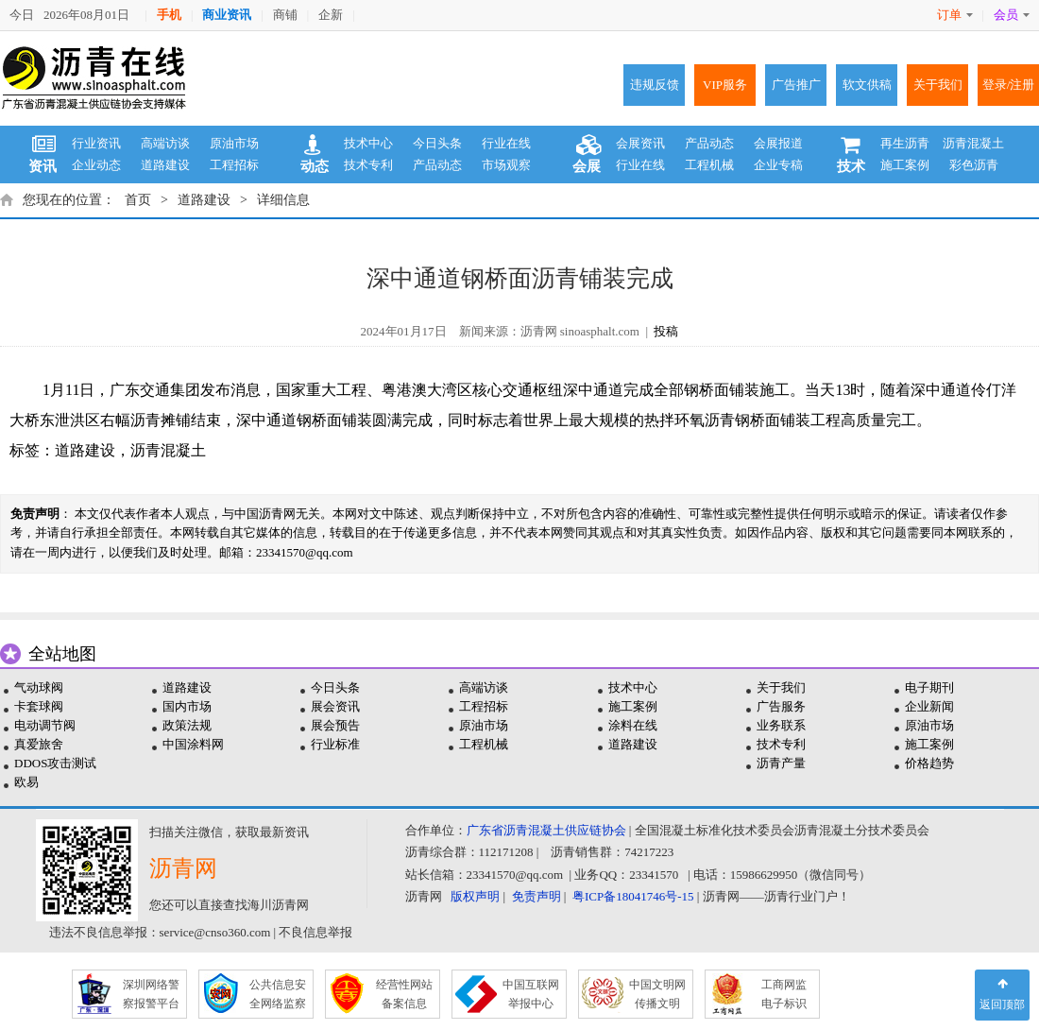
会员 (1012, 15)
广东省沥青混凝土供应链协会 (546, 830)
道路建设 (165, 165)
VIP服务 (725, 84)
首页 (138, 200)
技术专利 (368, 165)
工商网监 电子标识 (784, 994)
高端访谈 (165, 143)
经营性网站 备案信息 (404, 994)
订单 (955, 15)
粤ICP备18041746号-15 (633, 896)
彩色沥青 (973, 165)
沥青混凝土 (973, 143)
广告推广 (796, 84)
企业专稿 (778, 165)
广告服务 (781, 706)
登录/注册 (1008, 84)
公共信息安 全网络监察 (277, 994)
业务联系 (781, 725)
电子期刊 (929, 687)
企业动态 (96, 165)
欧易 (26, 782)
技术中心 (368, 143)
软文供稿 (867, 84)
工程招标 (234, 165)
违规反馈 (654, 84)
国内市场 (187, 706)
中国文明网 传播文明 (657, 994)
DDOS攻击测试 (55, 763)
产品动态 (437, 165)
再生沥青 (904, 143)
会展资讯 (640, 143)
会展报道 (778, 143)
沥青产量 (781, 763)
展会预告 (335, 725)
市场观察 (506, 165)
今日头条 (437, 143)
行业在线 (506, 143)
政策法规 (187, 725)
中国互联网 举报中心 (530, 994)
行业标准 (335, 744)
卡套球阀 (38, 706)
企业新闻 (929, 706)
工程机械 (709, 165)
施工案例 (904, 165)
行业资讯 (96, 143)
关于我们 (937, 84)
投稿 (666, 331)
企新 (330, 15)
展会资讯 (335, 706)
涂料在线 (632, 725)
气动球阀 (38, 687)
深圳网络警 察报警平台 (151, 994)
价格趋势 (929, 763)
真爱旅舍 (38, 744)
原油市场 (234, 143)
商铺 (285, 15)
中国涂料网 (193, 744)
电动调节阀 (45, 725)
